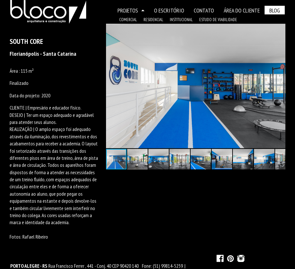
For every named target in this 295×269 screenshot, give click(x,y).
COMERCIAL (128, 19)
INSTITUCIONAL (181, 19)
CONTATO (204, 10)
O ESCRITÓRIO (169, 10)
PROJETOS (131, 10)
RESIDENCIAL (153, 19)
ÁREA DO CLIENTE (242, 10)
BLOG (274, 10)
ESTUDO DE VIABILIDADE (218, 19)
